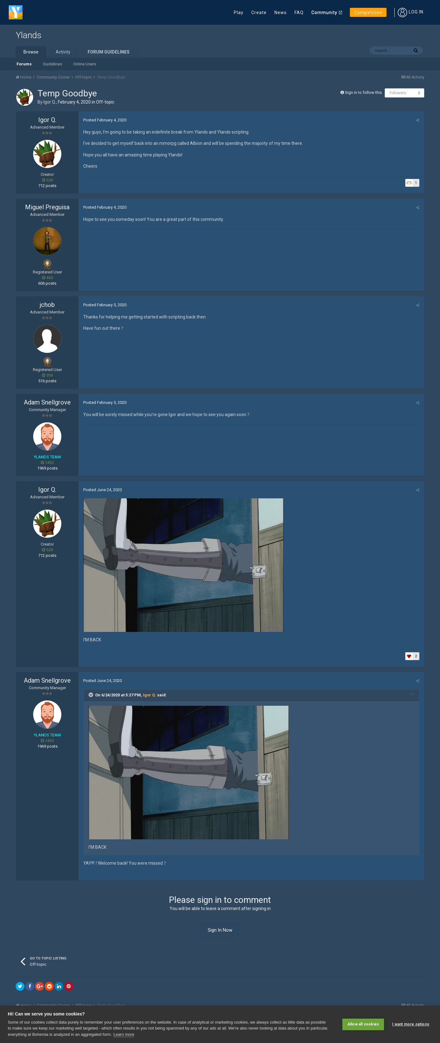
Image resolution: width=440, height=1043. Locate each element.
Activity (63, 51)
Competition (368, 12)
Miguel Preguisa (47, 207)
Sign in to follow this (363, 92)
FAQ (299, 12)
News (280, 12)
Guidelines (52, 64)
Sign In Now (220, 930)
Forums (24, 64)
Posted (104, 120)
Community (324, 12)
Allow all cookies (363, 1024)
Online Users (84, 64)
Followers (398, 93)
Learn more (123, 1034)
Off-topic (105, 101)
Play (238, 12)
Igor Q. (49, 101)
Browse (30, 51)
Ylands (28, 35)
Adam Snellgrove (47, 402)
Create (259, 12)
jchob (47, 304)
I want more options (410, 1024)
